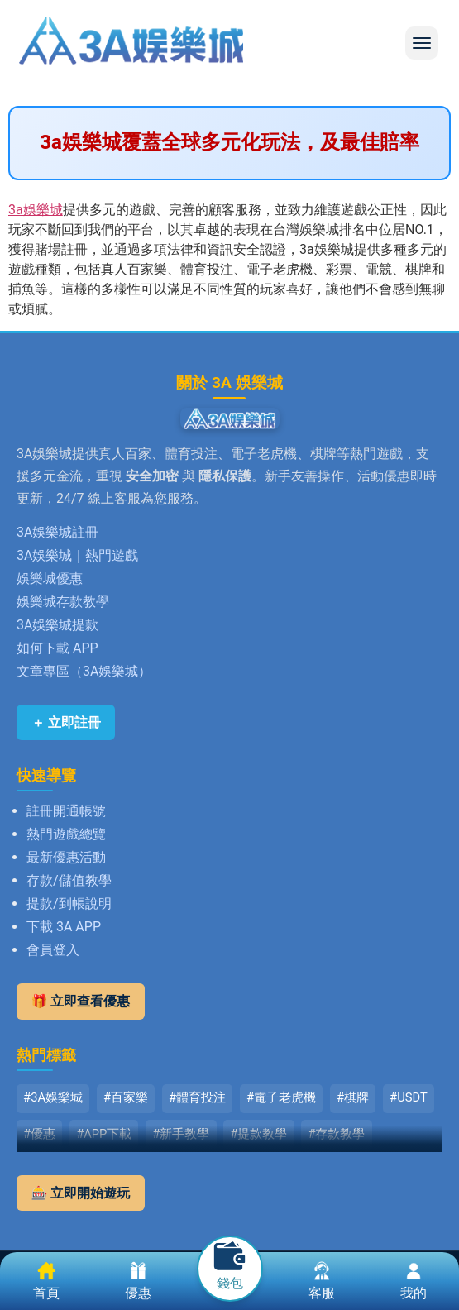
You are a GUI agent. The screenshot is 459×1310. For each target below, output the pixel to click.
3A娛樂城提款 (57, 625)
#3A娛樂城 (53, 1097)
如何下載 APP (57, 648)
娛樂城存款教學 (63, 602)
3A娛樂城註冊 (57, 532)
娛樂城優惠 (50, 578)
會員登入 (52, 950)
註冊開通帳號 (66, 811)
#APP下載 (103, 1133)
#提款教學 (258, 1133)
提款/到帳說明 (69, 903)
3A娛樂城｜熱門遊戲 (77, 555)
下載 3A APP (63, 927)
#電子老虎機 (281, 1097)
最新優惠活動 (66, 857)
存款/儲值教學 (69, 880)
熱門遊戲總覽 (66, 834)
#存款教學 (336, 1133)
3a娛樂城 (35, 210)
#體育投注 (197, 1097)
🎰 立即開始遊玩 (81, 1193)
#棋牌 (353, 1097)
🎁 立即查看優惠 (81, 1001)
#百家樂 (125, 1097)
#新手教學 (180, 1133)
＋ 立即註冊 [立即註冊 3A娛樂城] (66, 722)
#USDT (409, 1097)
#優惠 (39, 1133)
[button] (421, 43)
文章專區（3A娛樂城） (84, 671)
